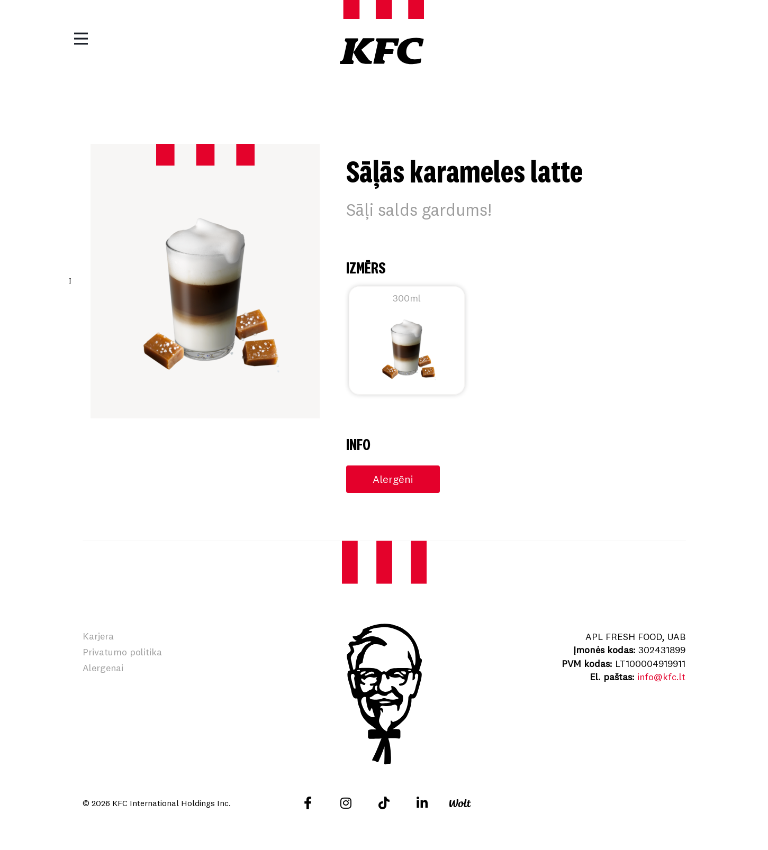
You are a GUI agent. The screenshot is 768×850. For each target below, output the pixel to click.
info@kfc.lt (661, 677)
